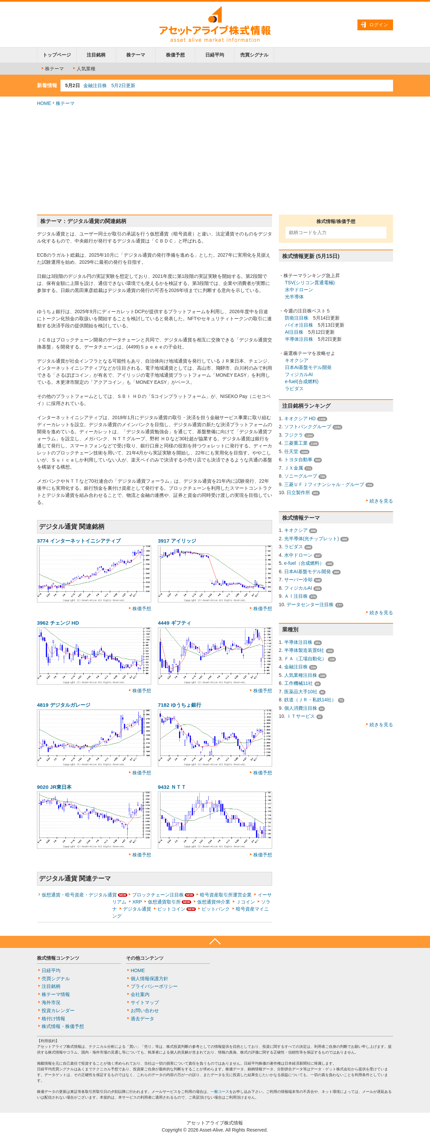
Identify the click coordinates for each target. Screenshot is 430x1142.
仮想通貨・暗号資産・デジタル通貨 (79, 894)
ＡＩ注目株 (296, 596)
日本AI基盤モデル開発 (308, 367)
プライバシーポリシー (154, 986)
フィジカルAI (299, 374)
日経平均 (214, 55)
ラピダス (294, 388)
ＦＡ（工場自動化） (305, 658)
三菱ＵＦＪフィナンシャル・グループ (324, 484)
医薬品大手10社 (301, 691)
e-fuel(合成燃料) (301, 381)
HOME (44, 103)
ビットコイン (171, 909)
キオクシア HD (300, 418)
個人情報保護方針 (149, 978)
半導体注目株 (299, 339)
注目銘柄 (96, 55)
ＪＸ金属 (293, 468)
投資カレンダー (58, 1010)
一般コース (220, 1092)
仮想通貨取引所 (164, 902)
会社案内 (140, 994)
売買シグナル (254, 55)
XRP (137, 902)
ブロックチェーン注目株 (158, 894)
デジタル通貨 (137, 909)
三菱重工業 (296, 443)
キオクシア (296, 360)
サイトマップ (145, 1002)
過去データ (142, 1018)
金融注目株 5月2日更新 (109, 85)
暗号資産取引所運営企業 (226, 894)
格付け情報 (53, 1018)
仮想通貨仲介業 (213, 902)
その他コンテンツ (145, 958)
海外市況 (51, 1002)
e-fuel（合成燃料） (304, 563)
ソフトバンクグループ (307, 426)
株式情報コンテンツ (58, 958)
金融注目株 (296, 666)
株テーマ (135, 55)
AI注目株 (294, 332)
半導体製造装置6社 (304, 650)
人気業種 (83, 68)
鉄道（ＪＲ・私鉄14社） (310, 699)
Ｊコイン (245, 902)
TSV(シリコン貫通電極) (310, 282)
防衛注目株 (296, 318)
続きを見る (381, 501)
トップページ (57, 55)
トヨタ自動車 (298, 459)
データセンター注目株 (310, 604)
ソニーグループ (300, 476)
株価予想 (175, 55)
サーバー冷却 (298, 579)
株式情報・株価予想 (63, 1026)
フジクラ (293, 435)
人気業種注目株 (300, 675)
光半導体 (294, 296)
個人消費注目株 (300, 708)
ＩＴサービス (301, 716)
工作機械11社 (298, 683)
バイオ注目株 (299, 325)
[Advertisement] (215, 161)
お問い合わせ (145, 1010)
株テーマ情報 (56, 994)
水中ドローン (299, 289)
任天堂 (291, 451)
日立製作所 (298, 492)
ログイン (378, 24)
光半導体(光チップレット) (311, 538)
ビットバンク (216, 909)
